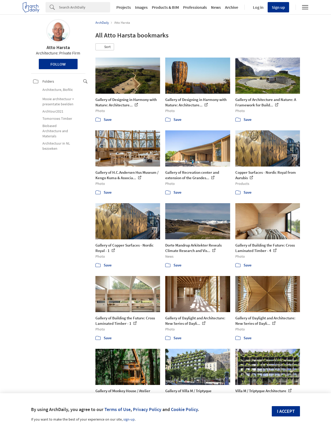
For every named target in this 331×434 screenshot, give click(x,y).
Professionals (195, 7)
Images (141, 7)
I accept (286, 411)
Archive (231, 7)
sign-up (129, 419)
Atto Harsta (58, 47)
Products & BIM (165, 7)
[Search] (84, 7)
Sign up (278, 7)
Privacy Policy (147, 409)
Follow (58, 64)
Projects (123, 7)
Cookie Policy (184, 409)
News (216, 7)
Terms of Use (117, 409)
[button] (104, 47)
